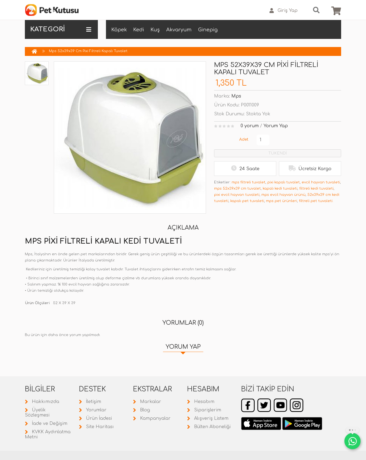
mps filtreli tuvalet (248, 182)
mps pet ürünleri (281, 201)
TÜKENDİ (277, 153)
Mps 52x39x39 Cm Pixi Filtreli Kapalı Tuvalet (88, 51)
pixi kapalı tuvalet (283, 182)
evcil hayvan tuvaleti (321, 182)
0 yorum (250, 125)
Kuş (155, 29)
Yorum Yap (276, 125)
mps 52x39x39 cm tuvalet (237, 188)
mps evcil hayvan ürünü (283, 195)
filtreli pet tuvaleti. (316, 201)
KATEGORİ (60, 29)
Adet (243, 139)
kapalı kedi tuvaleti (280, 188)
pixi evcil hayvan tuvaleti (236, 195)
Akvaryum (179, 29)
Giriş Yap (283, 10)
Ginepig (208, 29)
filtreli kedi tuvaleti (316, 188)
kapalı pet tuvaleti (247, 201)
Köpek (119, 29)
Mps (236, 96)
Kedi (138, 29)
